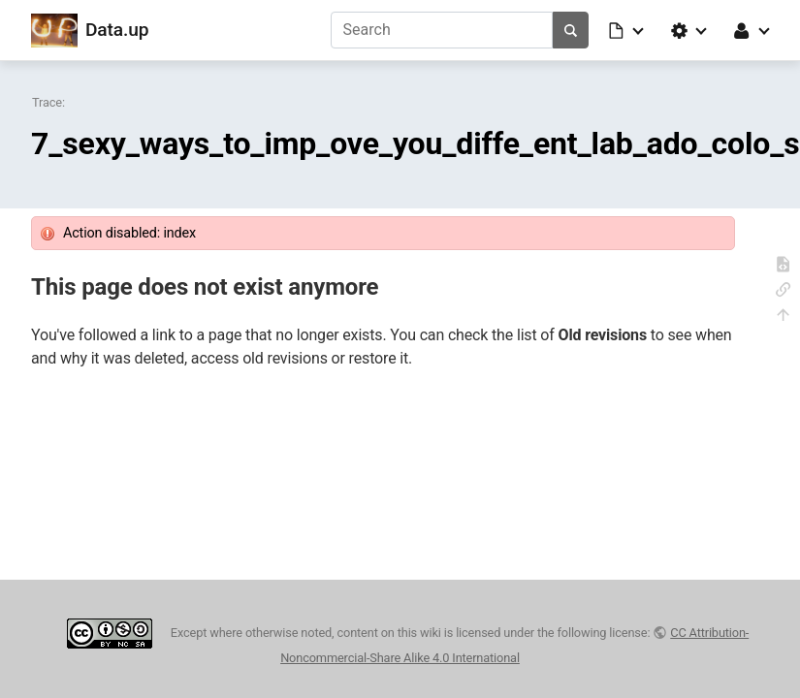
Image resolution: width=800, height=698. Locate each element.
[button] (627, 30)
